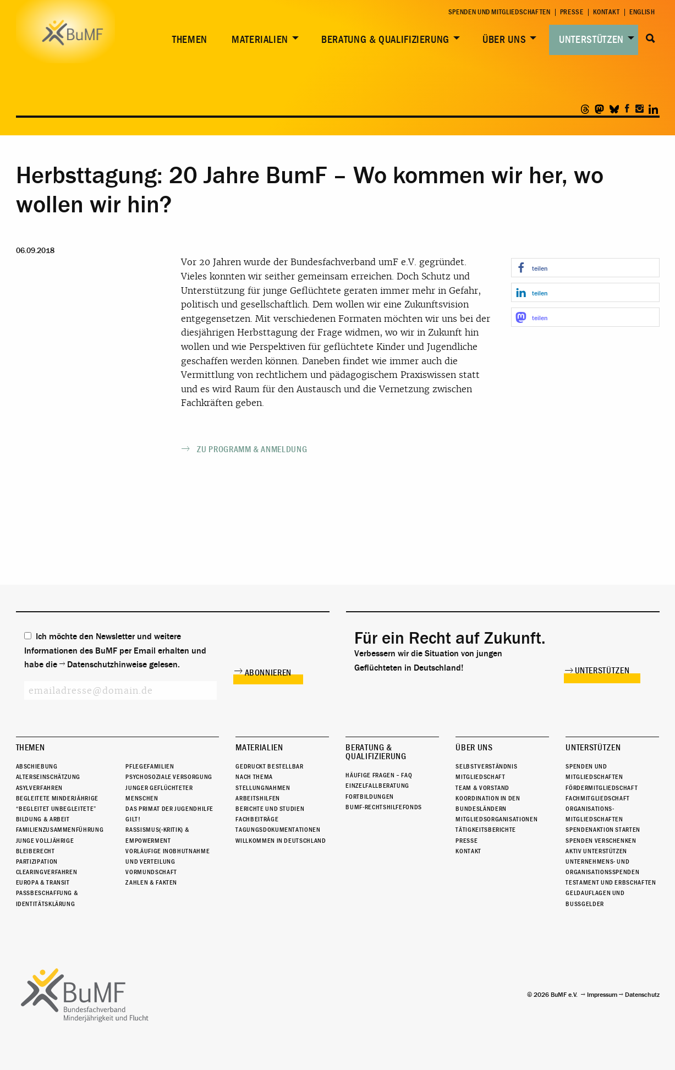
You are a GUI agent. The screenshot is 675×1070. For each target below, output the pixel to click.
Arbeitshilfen (257, 798)
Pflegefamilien (149, 766)
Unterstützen (591, 40)
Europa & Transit (43, 882)
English (642, 12)
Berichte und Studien (269, 809)
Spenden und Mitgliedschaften (499, 12)
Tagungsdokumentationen (277, 829)
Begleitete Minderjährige (57, 798)
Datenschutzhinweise (107, 665)
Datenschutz (642, 994)
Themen (189, 40)
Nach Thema (253, 777)
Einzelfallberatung (377, 785)
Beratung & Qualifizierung (385, 40)
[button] (585, 267)
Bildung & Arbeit (43, 819)
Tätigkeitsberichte (486, 829)
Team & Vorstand (482, 788)
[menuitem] (187, 40)
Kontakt (606, 12)
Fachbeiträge (256, 819)
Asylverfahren (39, 788)
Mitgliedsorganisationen (496, 819)
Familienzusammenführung (60, 829)
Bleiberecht (35, 851)
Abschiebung (37, 766)
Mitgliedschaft (480, 777)
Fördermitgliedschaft (602, 788)
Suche (651, 38)
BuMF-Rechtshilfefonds (383, 807)
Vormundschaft (151, 872)
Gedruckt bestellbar (269, 766)
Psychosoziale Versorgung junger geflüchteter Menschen (168, 787)
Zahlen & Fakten (151, 882)
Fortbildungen (369, 796)
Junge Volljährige (45, 840)
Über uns (504, 40)
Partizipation (37, 861)
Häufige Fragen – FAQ (378, 775)
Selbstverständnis (486, 766)
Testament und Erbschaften (611, 882)
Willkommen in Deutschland (280, 840)
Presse (572, 12)
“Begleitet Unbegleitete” (56, 809)
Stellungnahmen (262, 788)
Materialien (260, 40)
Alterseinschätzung (48, 777)
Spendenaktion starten (603, 829)
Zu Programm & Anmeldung (252, 449)
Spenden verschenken (601, 840)
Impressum (602, 994)
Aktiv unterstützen (596, 851)
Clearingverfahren (47, 872)
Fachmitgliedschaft (598, 798)
